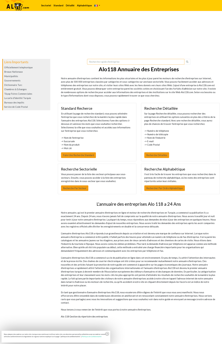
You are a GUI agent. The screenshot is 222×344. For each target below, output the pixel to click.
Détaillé (70, 5)
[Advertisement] (111, 34)
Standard (58, 5)
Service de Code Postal (16, 106)
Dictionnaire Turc (13, 85)
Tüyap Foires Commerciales (18, 93)
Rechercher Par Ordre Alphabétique (164, 188)
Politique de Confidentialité (91, 336)
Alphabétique (84, 5)
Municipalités (11, 76)
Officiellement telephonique (18, 67)
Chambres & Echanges (15, 89)
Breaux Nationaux (13, 71)
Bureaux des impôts (14, 102)
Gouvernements (12, 80)
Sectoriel (46, 5)
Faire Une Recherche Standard (78, 155)
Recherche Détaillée (156, 155)
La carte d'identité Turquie (17, 98)
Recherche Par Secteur (74, 188)
